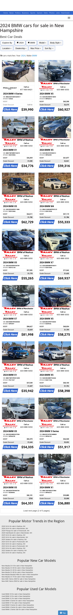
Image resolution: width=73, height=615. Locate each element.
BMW (31, 43)
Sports (33, 13)
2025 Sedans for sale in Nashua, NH (14, 539)
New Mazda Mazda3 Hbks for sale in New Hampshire (20, 574)
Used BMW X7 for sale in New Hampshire (16, 603)
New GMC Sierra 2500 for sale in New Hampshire (19, 581)
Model (42, 43)
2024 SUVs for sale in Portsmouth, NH (15, 542)
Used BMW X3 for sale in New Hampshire (16, 596)
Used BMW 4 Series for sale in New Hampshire (18, 607)
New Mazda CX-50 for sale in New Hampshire (17, 568)
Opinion (40, 13)
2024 (20, 43)
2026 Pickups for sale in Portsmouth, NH (15, 531)
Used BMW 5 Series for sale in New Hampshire (18, 605)
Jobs (58, 13)
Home (5, 13)
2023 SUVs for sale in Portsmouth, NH (15, 546)
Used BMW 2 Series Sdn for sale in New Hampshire (19, 609)
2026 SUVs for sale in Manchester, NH (15, 528)
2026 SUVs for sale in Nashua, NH (13, 526)
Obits (46, 13)
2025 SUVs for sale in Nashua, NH (13, 535)
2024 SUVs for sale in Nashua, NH (13, 544)
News (11, 13)
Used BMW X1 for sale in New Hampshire (16, 598)
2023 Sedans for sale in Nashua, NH (14, 550)
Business (25, 13)
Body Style (55, 43)
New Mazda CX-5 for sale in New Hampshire (17, 566)
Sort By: (49, 48)
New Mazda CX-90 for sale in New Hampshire (17, 572)
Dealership (20, 48)
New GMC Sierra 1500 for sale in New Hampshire (19, 579)
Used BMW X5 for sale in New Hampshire (16, 594)
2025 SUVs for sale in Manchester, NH (15, 537)
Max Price (35, 48)
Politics (17, 13)
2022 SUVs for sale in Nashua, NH (13, 553)
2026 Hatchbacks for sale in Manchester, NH (17, 533)
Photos (52, 13)
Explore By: (7, 43)
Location (6, 48)
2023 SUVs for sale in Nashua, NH (13, 548)
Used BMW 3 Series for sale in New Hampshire (18, 601)
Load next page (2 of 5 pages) (36, 511)
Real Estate (65, 13)
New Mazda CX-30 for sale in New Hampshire (17, 570)
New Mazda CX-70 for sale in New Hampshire (17, 577)
